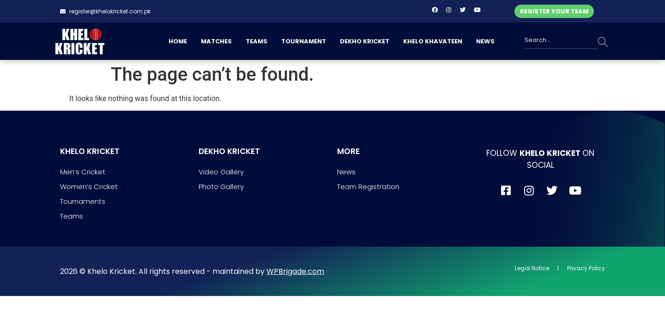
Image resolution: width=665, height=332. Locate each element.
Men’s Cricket (82, 172)
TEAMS (256, 41)
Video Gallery (221, 172)
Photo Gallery (221, 186)
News (346, 172)
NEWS (485, 41)
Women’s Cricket (89, 186)
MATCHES (216, 41)
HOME (178, 41)
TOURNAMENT (303, 41)
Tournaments (82, 201)
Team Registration (368, 186)
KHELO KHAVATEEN (432, 41)
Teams (71, 216)
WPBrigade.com (295, 271)
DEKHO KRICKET (364, 41)
